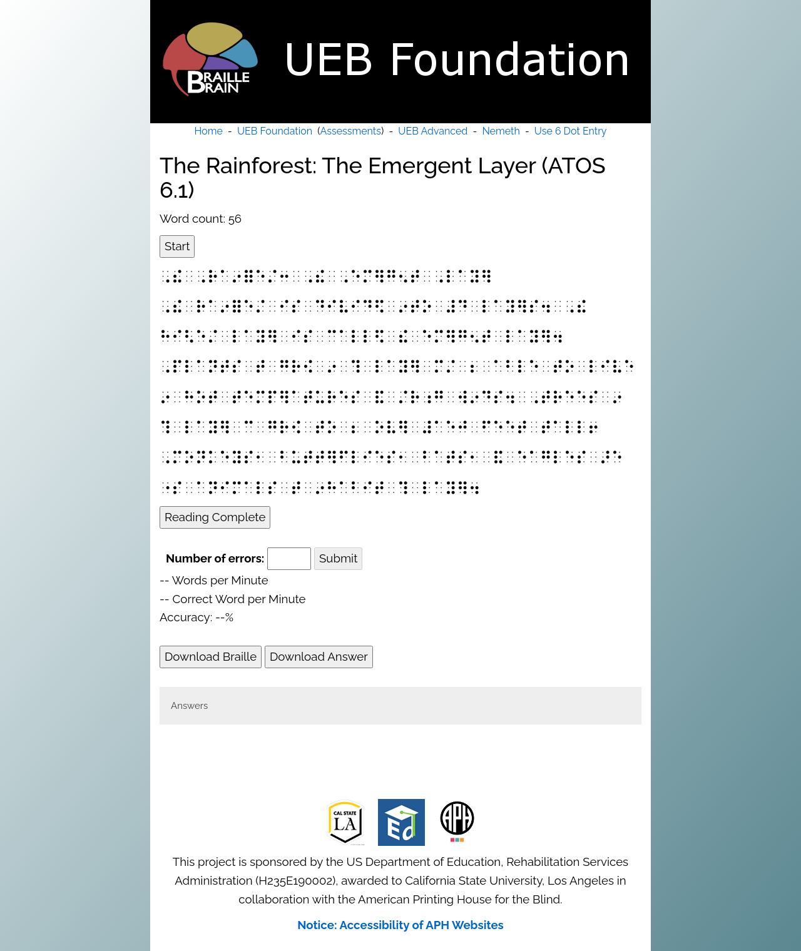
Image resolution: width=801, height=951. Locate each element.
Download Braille (211, 656)
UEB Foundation (274, 131)
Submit (338, 558)
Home (209, 131)
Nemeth (500, 131)
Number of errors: (215, 558)
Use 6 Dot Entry (570, 131)
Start (177, 246)
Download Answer (319, 656)
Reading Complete (215, 517)
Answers (189, 705)
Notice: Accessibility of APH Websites (400, 925)
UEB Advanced (432, 131)
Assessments (350, 131)
